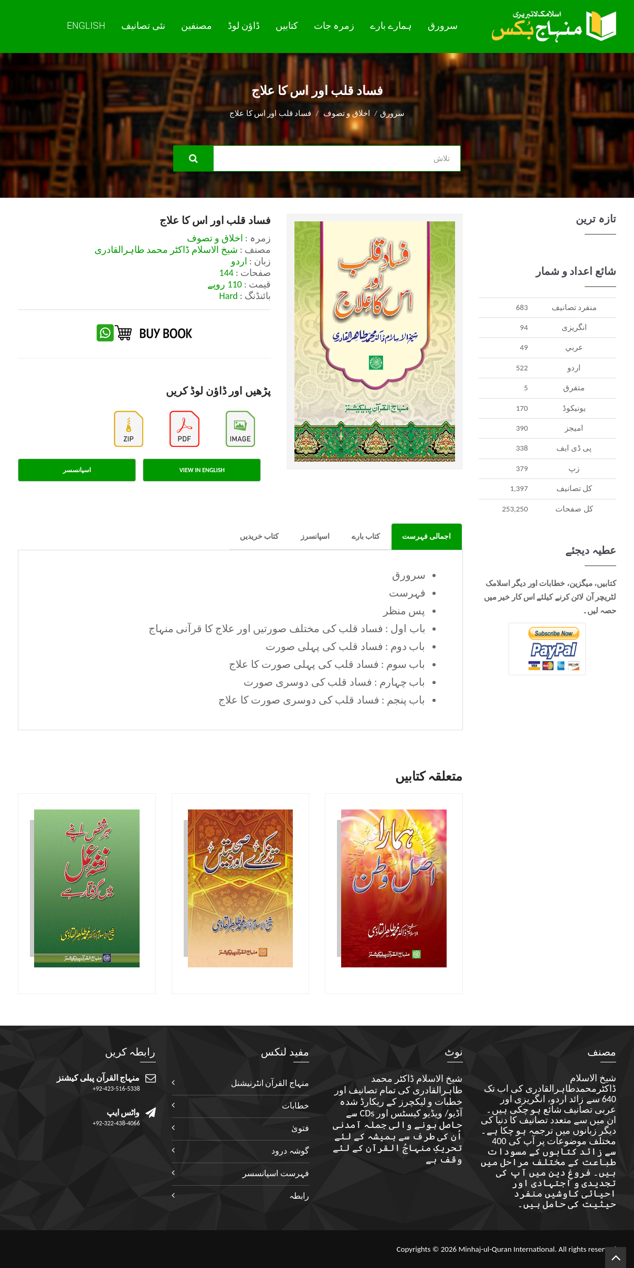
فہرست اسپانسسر (275, 1173)
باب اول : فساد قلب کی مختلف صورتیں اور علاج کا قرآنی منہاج (287, 628)
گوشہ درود (290, 1151)
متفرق (574, 387)
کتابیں (287, 25)
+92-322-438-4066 (116, 1123)
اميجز (574, 428)
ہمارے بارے (391, 25)
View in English (202, 470)
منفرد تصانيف (574, 307)
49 (524, 347)
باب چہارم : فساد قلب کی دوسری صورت (334, 682)
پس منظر (404, 610)
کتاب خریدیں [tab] (259, 536)
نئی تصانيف (143, 25)
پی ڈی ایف (573, 448)
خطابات (295, 1106)
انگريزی (574, 327)
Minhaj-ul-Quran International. (507, 1249)
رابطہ (299, 1196)
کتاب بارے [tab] (366, 536)
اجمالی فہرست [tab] (426, 536)
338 (522, 448)
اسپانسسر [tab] (77, 470)
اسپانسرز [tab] (315, 536)
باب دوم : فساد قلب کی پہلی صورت (345, 646)
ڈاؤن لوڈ (244, 25)
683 (522, 307)
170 (522, 408)
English (86, 25)
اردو (573, 367)
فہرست (407, 593)
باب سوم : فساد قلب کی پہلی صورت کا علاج (327, 664)
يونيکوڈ (574, 408)
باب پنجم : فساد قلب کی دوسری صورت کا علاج (321, 700)
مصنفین (196, 25)
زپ (573, 468)
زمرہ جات (334, 25)
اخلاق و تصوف (346, 113)
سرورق (443, 25)
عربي (574, 347)
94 (524, 327)
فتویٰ (300, 1128)
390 (522, 428)
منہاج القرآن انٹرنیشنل (270, 1083)
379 (522, 468)
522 (522, 367)
